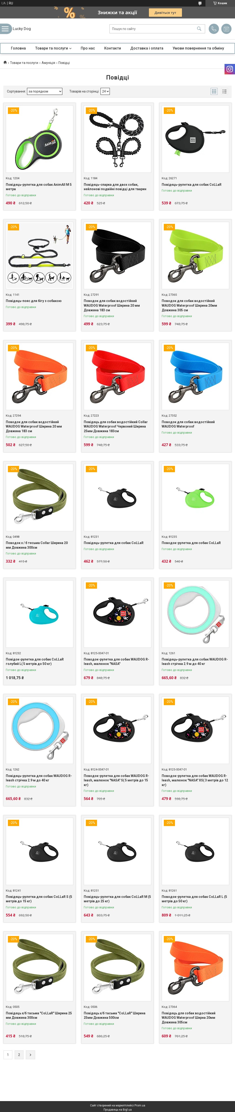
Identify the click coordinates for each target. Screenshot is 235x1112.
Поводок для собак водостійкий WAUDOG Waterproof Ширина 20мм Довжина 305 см (189, 305)
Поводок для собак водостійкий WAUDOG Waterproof (188, 424)
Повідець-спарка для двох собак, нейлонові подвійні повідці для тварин (115, 187)
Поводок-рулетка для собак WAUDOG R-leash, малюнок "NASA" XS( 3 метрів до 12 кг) (195, 780)
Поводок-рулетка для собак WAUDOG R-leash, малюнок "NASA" (116, 661)
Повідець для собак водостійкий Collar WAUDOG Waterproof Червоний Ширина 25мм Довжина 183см (116, 426)
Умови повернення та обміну (198, 48)
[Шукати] (199, 29)
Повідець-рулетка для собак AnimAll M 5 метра (39, 187)
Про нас (88, 48)
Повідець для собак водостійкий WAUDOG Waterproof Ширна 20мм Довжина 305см (188, 1017)
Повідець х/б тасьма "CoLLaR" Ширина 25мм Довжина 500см (114, 1015)
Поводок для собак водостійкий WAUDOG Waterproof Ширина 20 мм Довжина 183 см (112, 305)
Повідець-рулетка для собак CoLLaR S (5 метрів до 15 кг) (39, 899)
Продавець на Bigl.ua (118, 1109)
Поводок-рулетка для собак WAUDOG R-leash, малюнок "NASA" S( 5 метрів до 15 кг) (116, 780)
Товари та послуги (51, 48)
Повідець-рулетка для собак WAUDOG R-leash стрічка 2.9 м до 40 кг (195, 661)
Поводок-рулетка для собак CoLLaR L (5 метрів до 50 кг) (194, 899)
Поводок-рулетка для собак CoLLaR (191, 543)
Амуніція (48, 63)
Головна (18, 48)
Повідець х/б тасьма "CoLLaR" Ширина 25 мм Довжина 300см (39, 1015)
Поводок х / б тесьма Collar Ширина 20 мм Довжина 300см (37, 545)
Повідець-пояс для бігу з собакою (34, 301)
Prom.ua (139, 1105)
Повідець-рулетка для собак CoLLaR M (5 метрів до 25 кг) (117, 899)
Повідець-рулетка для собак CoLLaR (192, 184)
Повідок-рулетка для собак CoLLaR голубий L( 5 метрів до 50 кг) (35, 661)
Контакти (112, 48)
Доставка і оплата (146, 48)
